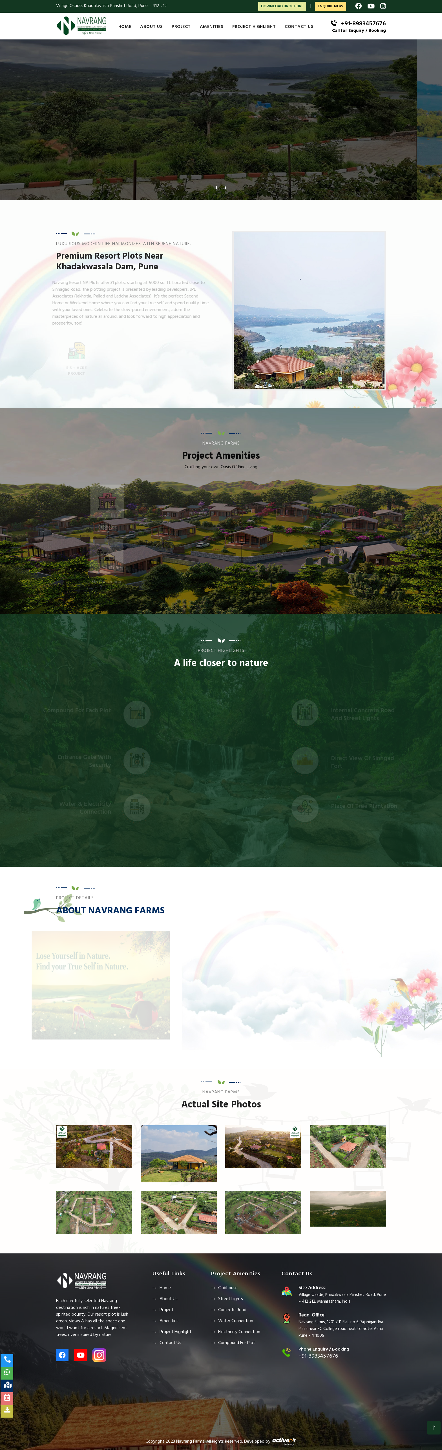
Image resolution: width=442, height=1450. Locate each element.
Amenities (211, 26)
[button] (216, 185)
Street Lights (230, 1299)
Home (124, 26)
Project (181, 26)
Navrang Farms (190, 1441)
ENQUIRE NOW (330, 6)
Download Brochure (282, 6)
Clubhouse (228, 1288)
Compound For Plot (236, 1343)
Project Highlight (254, 26)
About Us (151, 26)
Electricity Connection (239, 1332)
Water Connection (235, 1321)
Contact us (299, 26)
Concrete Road (232, 1310)
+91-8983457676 (363, 24)
